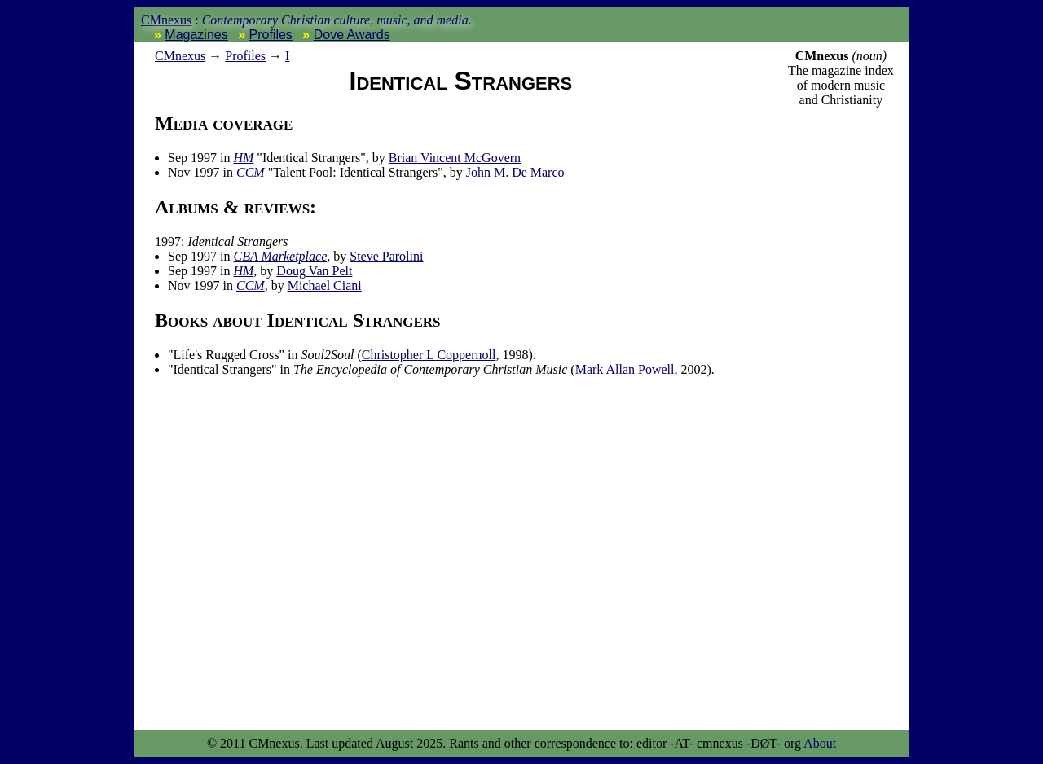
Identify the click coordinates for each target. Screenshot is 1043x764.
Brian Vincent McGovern (455, 158)
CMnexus (166, 20)
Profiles (271, 35)
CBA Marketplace (280, 256)
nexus (180, 56)
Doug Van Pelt (314, 271)
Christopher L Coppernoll (429, 355)
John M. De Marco (515, 172)
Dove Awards (352, 35)
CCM (250, 172)
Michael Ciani (325, 285)
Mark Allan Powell (625, 369)
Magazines (196, 35)
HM (243, 158)
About (819, 743)
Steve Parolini (386, 256)
